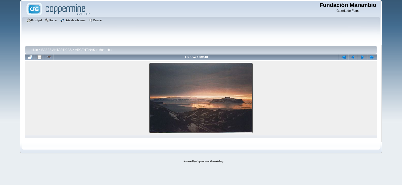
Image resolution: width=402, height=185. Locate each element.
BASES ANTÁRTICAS (56, 50)
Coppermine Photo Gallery (210, 161)
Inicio (34, 50)
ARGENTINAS (85, 50)
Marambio (105, 50)
